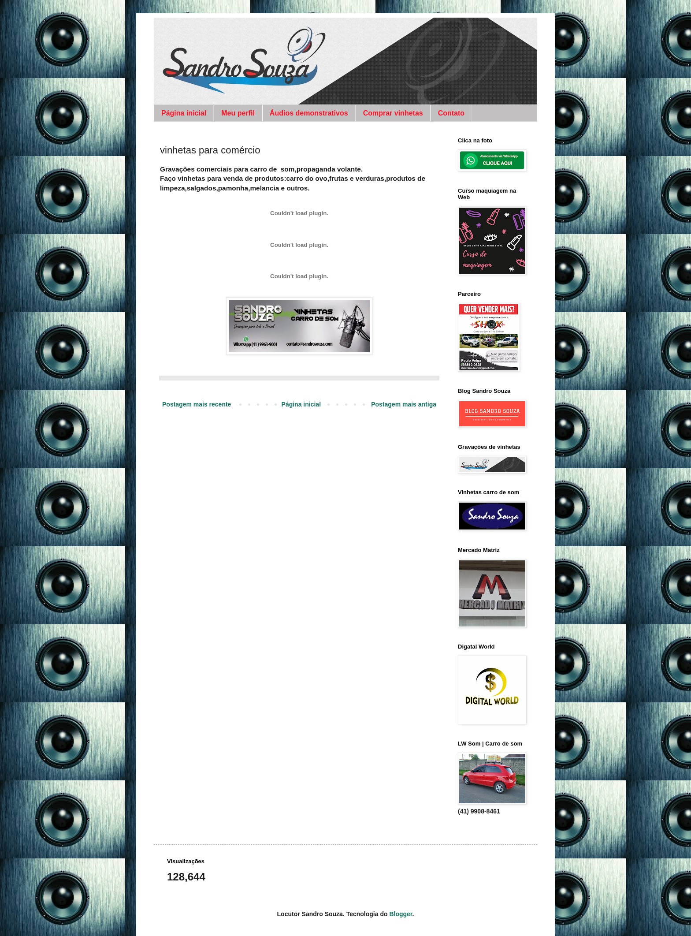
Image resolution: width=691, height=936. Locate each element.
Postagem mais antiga (403, 404)
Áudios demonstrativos (309, 113)
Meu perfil (238, 113)
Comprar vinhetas (393, 113)
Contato (451, 113)
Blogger (400, 913)
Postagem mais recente (196, 404)
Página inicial (183, 113)
